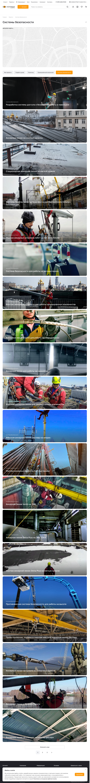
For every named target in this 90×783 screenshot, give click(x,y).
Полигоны (31, 72)
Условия (56, 765)
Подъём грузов (19, 72)
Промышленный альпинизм (46, 72)
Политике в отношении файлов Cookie (45, 779)
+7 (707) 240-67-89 (61, 2)
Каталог (5, 765)
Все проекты (8, 72)
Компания (23, 765)
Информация (41, 765)
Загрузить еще (44, 747)
